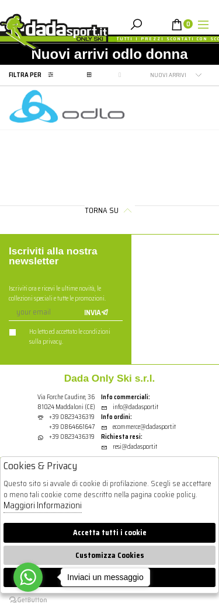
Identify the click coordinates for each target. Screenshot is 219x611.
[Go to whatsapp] (28, 577)
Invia (96, 312)
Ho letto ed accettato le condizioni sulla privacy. (59, 337)
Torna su (110, 210)
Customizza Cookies (109, 555)
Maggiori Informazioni (43, 505)
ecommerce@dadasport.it (138, 427)
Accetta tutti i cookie (110, 532)
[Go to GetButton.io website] (28, 599)
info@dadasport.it (129, 407)
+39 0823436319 (72, 417)
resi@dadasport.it (129, 447)
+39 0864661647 (72, 427)
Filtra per (34, 75)
